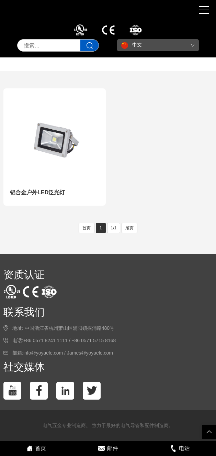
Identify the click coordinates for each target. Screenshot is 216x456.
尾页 (129, 228)
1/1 (114, 228)
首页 (86, 228)
